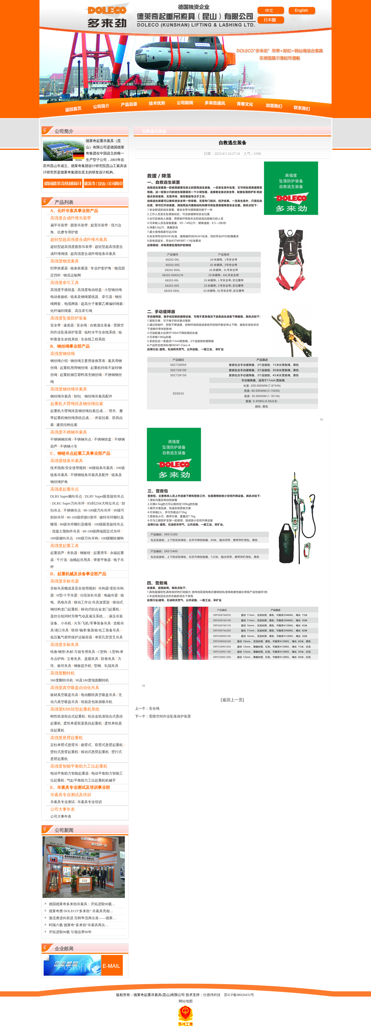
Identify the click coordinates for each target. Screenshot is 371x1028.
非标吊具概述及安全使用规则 (73, 588)
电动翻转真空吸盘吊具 (98, 695)
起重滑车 (100, 553)
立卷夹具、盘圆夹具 (82, 659)
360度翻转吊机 (61, 680)
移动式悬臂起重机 (95, 752)
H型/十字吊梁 (66, 595)
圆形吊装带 (79, 225)
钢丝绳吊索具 (60, 396)
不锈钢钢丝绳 (60, 439)
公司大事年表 (60, 816)
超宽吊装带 (99, 225)
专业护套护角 (100, 268)
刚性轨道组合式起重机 (67, 716)
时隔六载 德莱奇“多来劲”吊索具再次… (79, 925)
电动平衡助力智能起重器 (69, 773)
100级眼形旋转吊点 (109, 524)
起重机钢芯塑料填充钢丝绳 (81, 375)
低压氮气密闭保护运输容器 (71, 637)
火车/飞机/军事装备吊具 (92, 623)
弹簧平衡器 (102, 560)
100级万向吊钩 (87, 538)
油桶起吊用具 (80, 560)
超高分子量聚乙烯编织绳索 (102, 304)
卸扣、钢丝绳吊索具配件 (93, 396)
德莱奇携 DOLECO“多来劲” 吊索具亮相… (81, 911)
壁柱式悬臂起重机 (64, 752)
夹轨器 (72, 553)
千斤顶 (61, 560)
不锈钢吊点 (82, 439)
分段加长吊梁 (90, 595)
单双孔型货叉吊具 (109, 637)
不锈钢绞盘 (102, 439)
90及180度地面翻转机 (92, 680)
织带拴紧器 (59, 268)
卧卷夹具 (108, 659)
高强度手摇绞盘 (62, 290)
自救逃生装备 (100, 325)
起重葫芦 (57, 553)
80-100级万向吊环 (97, 510)
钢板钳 (85, 553)
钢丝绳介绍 (59, 361)
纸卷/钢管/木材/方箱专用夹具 (72, 652)
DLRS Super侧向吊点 (66, 496)
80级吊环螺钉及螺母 (75, 524)
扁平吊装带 (59, 225)
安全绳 (82, 325)
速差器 (68, 325)
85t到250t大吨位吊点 (103, 503)
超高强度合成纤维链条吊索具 (93, 254)
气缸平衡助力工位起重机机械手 (91, 780)
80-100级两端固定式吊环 (101, 531)
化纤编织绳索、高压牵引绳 (71, 311)
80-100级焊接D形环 (82, 517)
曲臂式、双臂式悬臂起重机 (102, 745)
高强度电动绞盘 (89, 290)
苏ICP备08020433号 (239, 995)
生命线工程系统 (93, 339)
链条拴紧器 (79, 268)
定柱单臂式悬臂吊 (64, 745)
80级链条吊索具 (101, 468)
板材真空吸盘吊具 (64, 695)
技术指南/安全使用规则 (68, 468)
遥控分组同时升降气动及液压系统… (78, 616)
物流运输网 (72, 275)
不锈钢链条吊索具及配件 (89, 475)
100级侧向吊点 (61, 538)
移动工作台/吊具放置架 (92, 602)
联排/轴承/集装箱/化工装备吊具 (95, 630)
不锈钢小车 (68, 446)
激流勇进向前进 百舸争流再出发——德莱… (82, 918)
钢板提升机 (82, 666)
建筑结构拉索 (66, 425)
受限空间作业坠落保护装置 (170, 716)
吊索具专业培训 (89, 802)
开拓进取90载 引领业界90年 (70, 932)
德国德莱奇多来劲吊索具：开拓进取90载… (82, 904)
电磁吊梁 (111, 595)
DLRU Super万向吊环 (68, 503)
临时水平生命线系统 (100, 332)
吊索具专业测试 (62, 802)
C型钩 (102, 652)
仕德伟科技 (212, 995)
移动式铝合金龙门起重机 (100, 609)
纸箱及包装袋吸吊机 (96, 702)
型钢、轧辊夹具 (106, 666)
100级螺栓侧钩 (112, 538)
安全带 (55, 325)
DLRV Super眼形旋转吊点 (104, 496)
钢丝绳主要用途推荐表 (87, 361)
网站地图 (186, 1001)
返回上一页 (232, 700)
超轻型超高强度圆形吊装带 (71, 247)
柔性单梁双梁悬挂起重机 (82, 723)
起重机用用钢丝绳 (74, 368)
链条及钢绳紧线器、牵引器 (91, 297)
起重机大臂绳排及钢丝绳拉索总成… (78, 411)
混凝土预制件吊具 (66, 531)
